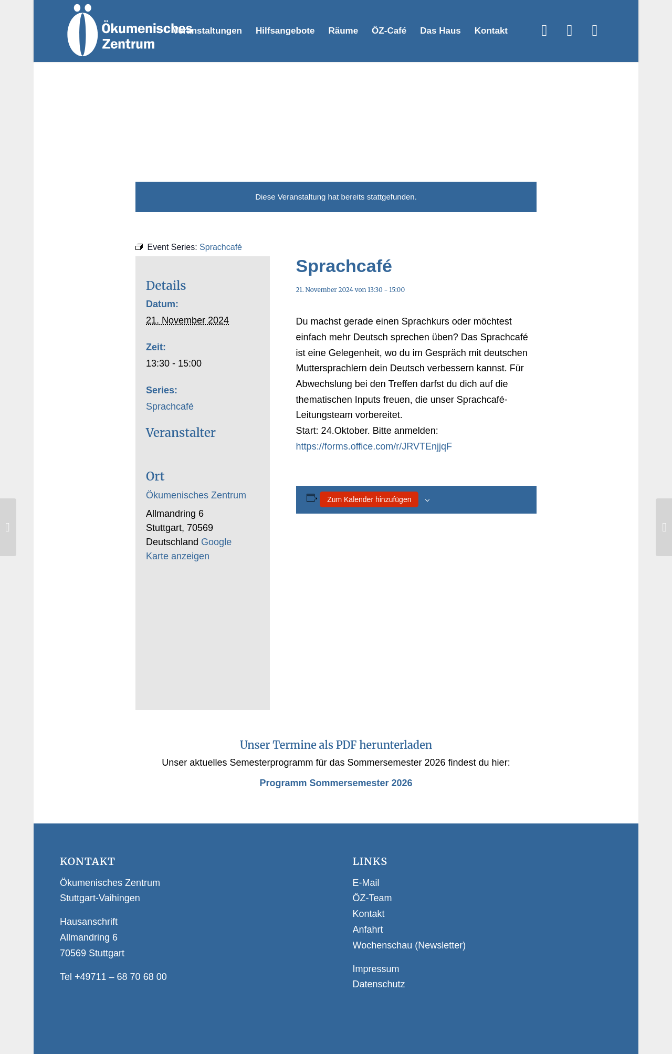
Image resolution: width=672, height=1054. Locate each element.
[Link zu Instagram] (570, 30)
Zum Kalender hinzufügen (369, 499)
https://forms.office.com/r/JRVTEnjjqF (374, 446)
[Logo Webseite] (129, 31)
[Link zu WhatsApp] (595, 30)
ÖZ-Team (372, 898)
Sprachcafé (170, 406)
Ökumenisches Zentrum (196, 495)
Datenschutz (379, 984)
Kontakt (369, 914)
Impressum (376, 969)
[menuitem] (207, 31)
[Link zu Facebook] (544, 30)
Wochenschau (383, 945)
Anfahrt (368, 929)
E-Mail (366, 883)
